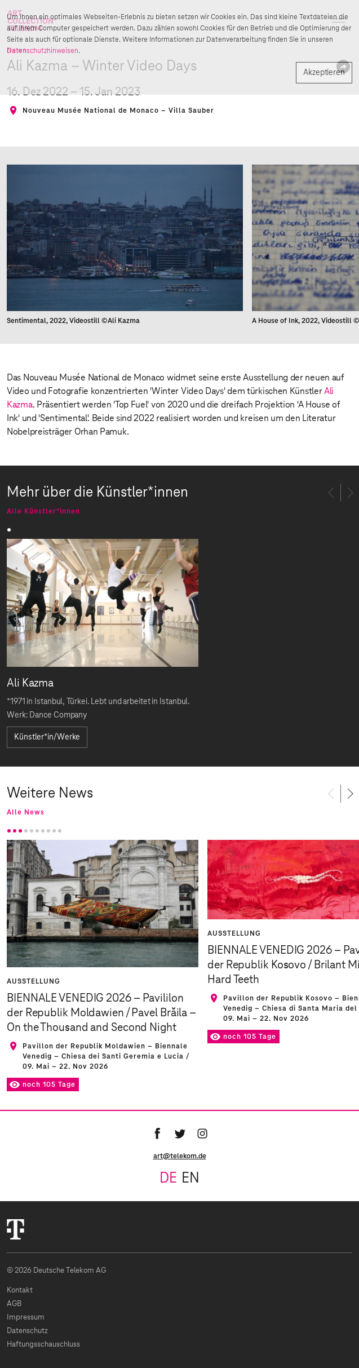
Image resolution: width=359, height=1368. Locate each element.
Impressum (26, 1317)
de (168, 1179)
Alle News (26, 812)
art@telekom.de (179, 1156)
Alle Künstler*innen (43, 511)
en (190, 1179)
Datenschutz (27, 1331)
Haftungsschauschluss (43, 1344)
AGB (14, 1304)
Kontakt (20, 1290)
